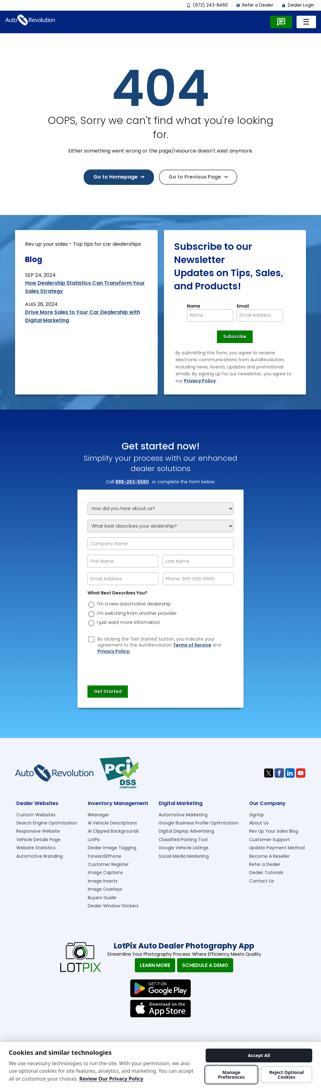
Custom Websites (35, 815)
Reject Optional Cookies (286, 1074)
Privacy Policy (200, 381)
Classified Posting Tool (183, 839)
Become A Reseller (269, 856)
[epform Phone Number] (198, 578)
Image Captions (105, 872)
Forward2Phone (104, 856)
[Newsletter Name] (210, 315)
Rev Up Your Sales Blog (273, 831)
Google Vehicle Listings (183, 848)
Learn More (155, 965)
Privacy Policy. (113, 651)
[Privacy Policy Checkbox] (91, 639)
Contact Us (261, 881)
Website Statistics (35, 848)
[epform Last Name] (198, 561)
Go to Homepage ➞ (118, 176)
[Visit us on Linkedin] (290, 773)
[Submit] (107, 691)
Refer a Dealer (254, 5)
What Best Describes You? (117, 593)
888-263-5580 (132, 482)
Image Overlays (105, 889)
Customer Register (108, 864)
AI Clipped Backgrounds (113, 831)
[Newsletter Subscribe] (235, 336)
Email (243, 306)
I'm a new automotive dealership (134, 604)
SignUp (256, 815)
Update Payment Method (277, 848)
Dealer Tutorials (266, 872)
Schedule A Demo (205, 965)
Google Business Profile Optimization (199, 823)
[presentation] (135, 667)
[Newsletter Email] (260, 315)
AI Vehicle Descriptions (112, 823)
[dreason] (91, 605)
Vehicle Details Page (38, 839)
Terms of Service (192, 645)
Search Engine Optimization (46, 823)
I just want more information (128, 623)
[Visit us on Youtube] (300, 773)
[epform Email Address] (122, 578)
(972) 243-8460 (207, 5)
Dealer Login (298, 5)
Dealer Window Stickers (113, 906)
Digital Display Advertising (186, 831)
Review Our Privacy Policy (111, 1078)
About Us (259, 823)
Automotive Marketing (183, 815)
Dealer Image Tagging (112, 848)
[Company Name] (160, 543)
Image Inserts (103, 881)
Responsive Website (38, 831)
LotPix (94, 839)
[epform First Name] (122, 561)
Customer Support (269, 839)
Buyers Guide (102, 897)
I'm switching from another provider (137, 613)
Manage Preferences (231, 1074)
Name (193, 306)
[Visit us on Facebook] (279, 773)
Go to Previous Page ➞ (198, 176)
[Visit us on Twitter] (268, 773)
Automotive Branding (39, 856)
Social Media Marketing (184, 856)
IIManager (98, 815)
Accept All (259, 1055)
